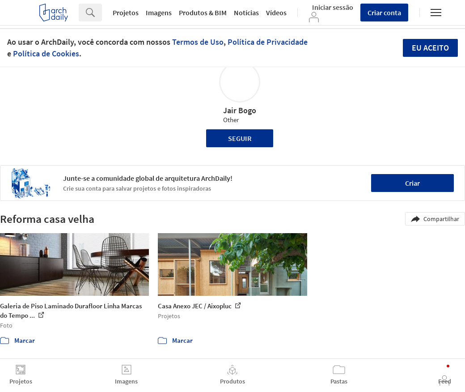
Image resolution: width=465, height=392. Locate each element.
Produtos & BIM (203, 12)
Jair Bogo (239, 110)
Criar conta (384, 12)
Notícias (246, 12)
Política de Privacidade (268, 42)
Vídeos (276, 12)
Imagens (159, 12)
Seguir (240, 138)
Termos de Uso (198, 42)
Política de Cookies (46, 53)
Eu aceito (430, 48)
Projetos (126, 12)
